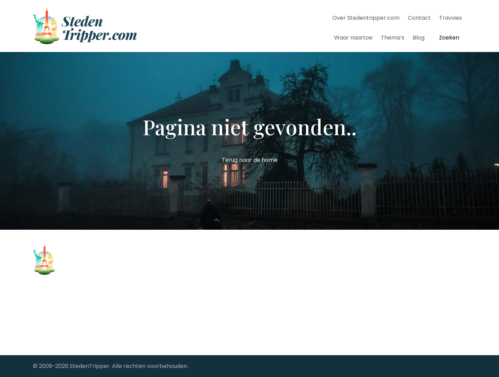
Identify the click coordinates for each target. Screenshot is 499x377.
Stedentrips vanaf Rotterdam (294, 299)
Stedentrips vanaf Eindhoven (293, 268)
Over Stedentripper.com (366, 18)
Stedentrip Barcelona (173, 268)
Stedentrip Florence (171, 299)
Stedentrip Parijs (166, 309)
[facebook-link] (374, 264)
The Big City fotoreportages (292, 319)
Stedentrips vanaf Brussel (289, 258)
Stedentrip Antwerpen (174, 258)
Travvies (450, 18)
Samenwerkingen (56, 336)
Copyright (46, 315)
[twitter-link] (392, 264)
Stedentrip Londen (169, 319)
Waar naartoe (353, 38)
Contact (419, 18)
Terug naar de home (250, 160)
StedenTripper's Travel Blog (292, 309)
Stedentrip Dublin (167, 288)
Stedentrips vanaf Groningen (293, 278)
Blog (418, 38)
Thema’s (392, 38)
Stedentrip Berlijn (167, 278)
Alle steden (48, 326)
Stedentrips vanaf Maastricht (294, 288)
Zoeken (449, 38)
